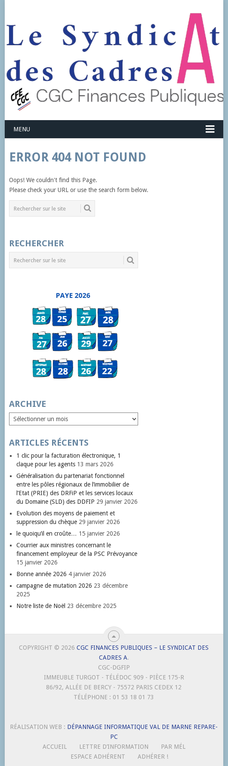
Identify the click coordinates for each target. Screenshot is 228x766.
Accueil (55, 746)
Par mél (173, 746)
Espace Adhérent (98, 756)
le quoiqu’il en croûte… (46, 533)
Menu (21, 129)
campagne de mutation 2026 (54, 585)
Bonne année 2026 (41, 574)
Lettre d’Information (113, 746)
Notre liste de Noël (40, 605)
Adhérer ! (153, 756)
